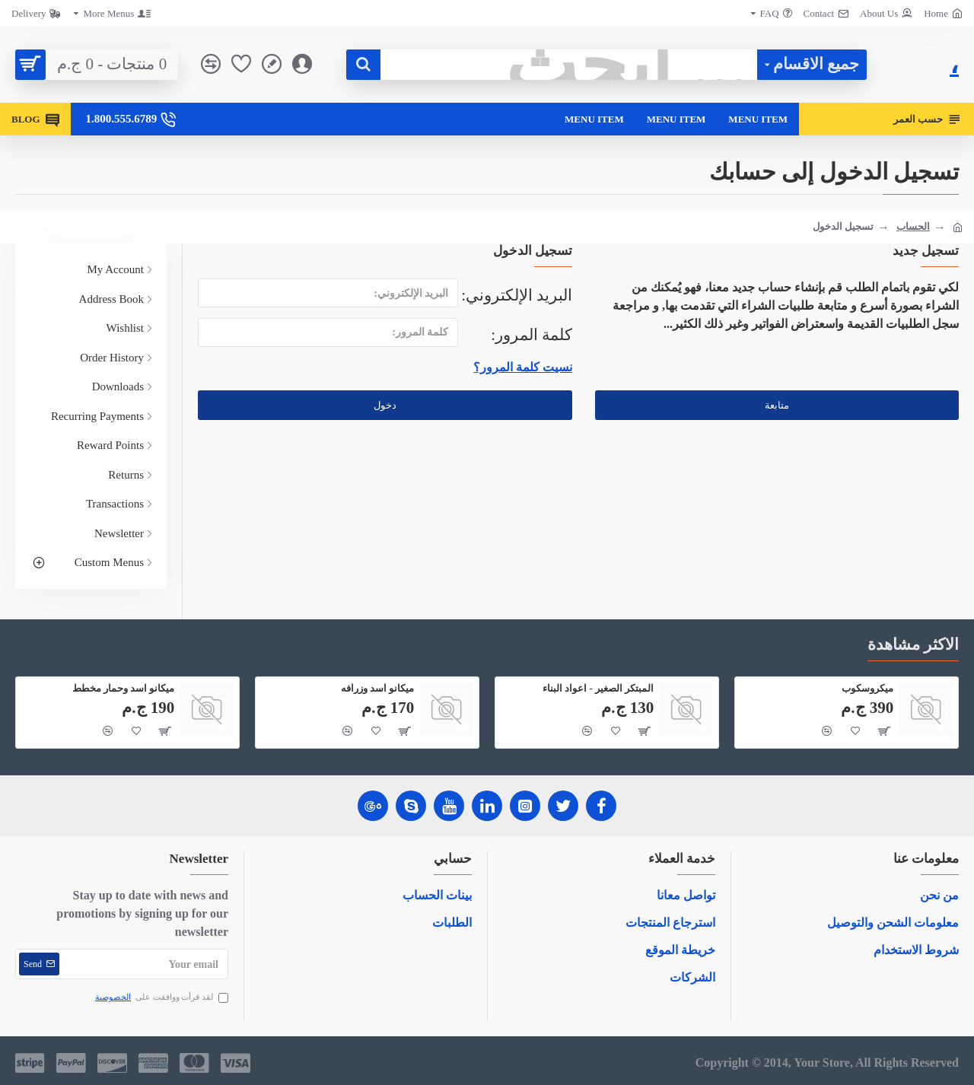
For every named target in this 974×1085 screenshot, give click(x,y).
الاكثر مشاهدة (913, 644)
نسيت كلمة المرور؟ (522, 367)
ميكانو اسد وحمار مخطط (123, 688)
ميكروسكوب (867, 688)
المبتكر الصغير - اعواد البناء (598, 688)
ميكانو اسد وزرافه (378, 688)
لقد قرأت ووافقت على (160, 997)
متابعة (777, 405)
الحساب (913, 226)
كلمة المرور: (531, 335)
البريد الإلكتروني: (516, 295)
